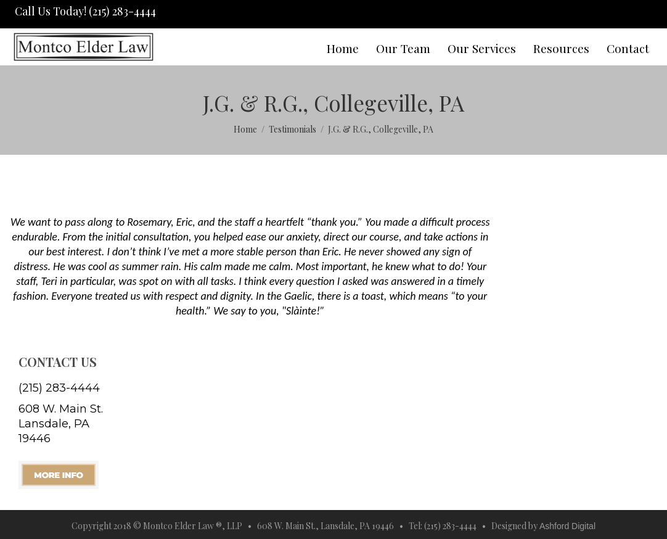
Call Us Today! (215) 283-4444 (84, 11)
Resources (561, 48)
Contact (628, 48)
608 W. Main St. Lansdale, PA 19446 (60, 423)
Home (343, 48)
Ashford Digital (567, 526)
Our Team (403, 48)
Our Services (482, 48)
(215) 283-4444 (59, 388)
